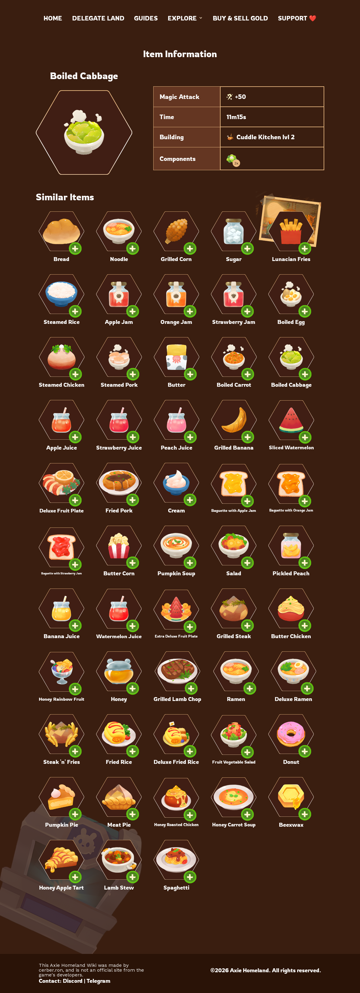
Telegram (98, 980)
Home (53, 18)
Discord (73, 980)
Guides (146, 18)
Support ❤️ (297, 18)
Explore (185, 18)
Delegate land (98, 18)
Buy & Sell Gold (240, 18)
